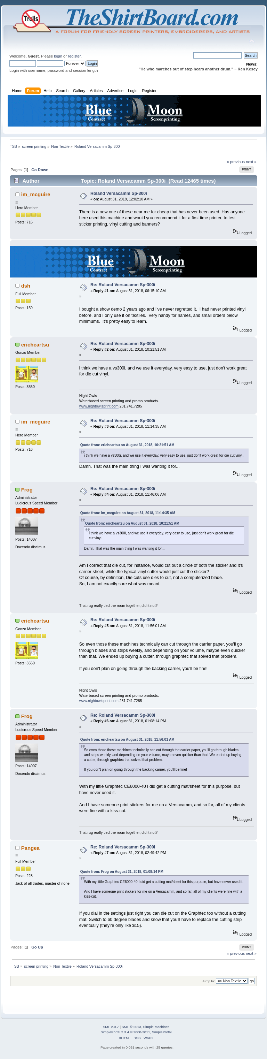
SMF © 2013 (131, 1027)
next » (251, 162)
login (58, 56)
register (74, 56)
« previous (236, 162)
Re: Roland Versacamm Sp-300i (122, 284)
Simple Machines (156, 1027)
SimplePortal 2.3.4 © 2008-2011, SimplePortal (135, 1032)
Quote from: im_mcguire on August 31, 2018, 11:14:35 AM (127, 513)
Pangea (30, 848)
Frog (27, 490)
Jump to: (208, 981)
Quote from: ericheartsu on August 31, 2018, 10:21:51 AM (127, 445)
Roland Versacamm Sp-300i (118, 193)
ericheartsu (35, 345)
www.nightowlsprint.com (99, 406)
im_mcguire (35, 194)
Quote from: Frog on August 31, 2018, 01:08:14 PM (121, 872)
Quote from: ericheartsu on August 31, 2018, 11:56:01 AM (127, 739)
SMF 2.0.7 (111, 1027)
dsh (26, 286)
